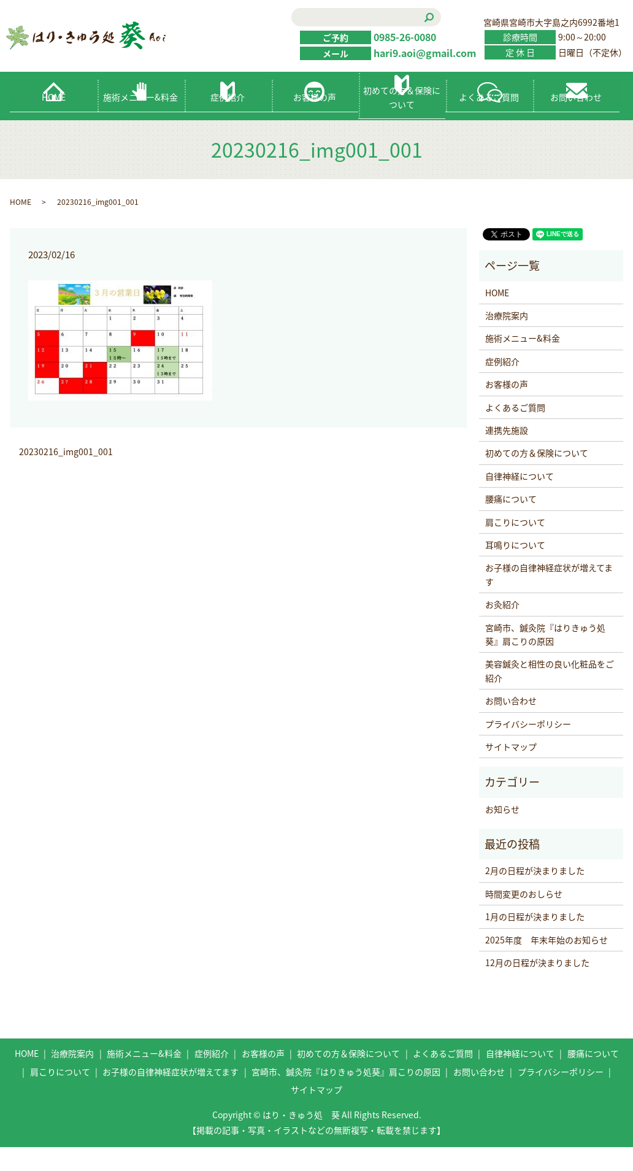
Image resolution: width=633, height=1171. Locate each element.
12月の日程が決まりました (537, 987)
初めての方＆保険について (401, 121)
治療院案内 (506, 340)
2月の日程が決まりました (535, 895)
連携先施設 (506, 454)
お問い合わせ (576, 121)
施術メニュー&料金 (140, 121)
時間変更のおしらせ (523, 918)
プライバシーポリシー (528, 748)
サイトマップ (511, 771)
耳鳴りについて (515, 569)
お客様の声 (314, 121)
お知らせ (502, 833)
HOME (54, 121)
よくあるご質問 (489, 121)
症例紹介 (227, 121)
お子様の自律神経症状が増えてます (549, 599)
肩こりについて (515, 546)
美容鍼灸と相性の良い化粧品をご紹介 (549, 695)
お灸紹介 (502, 629)
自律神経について (519, 500)
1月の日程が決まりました (535, 941)
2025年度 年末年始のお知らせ (546, 964)
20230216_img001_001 (66, 476)
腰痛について (511, 523)
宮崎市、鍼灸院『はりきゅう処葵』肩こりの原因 (545, 658)
